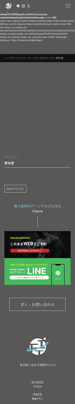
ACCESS (37, 384)
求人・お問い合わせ (37, 304)
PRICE (37, 396)
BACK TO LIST (15, 189)
